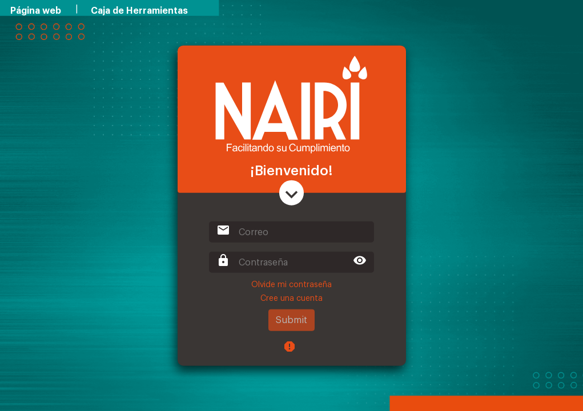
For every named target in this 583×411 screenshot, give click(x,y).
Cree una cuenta (291, 299)
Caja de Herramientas (139, 10)
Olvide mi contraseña (291, 285)
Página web (35, 10)
